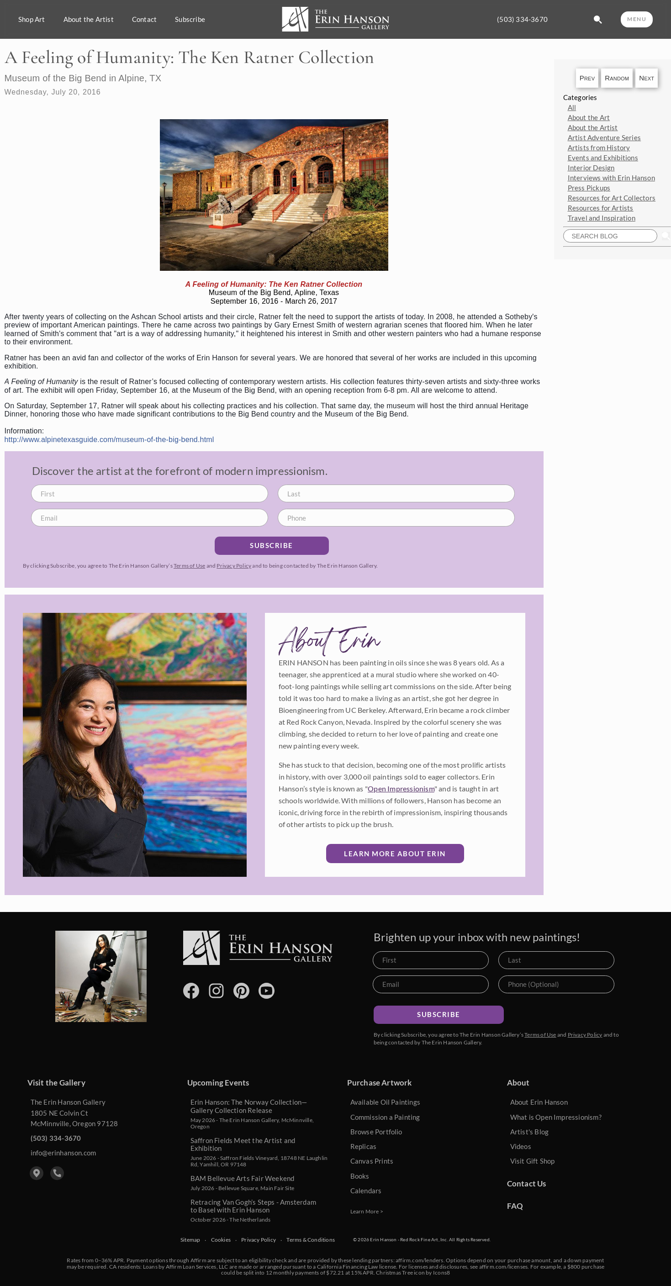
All (572, 107)
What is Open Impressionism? (556, 1117)
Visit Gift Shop (532, 1161)
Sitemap (190, 1240)
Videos (520, 1146)
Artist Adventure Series (604, 137)
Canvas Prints (372, 1161)
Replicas (363, 1146)
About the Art (589, 117)
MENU (636, 19)
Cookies (221, 1240)
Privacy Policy (234, 565)
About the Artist (88, 19)
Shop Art (31, 19)
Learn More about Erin (395, 853)
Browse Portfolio (376, 1132)
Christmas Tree (394, 1272)
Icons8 (441, 1272)
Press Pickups (589, 188)
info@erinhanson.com (63, 1153)
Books (360, 1176)
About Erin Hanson (539, 1102)
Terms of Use (189, 565)
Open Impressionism (401, 788)
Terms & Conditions (310, 1240)
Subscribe (190, 19)
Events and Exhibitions (603, 157)
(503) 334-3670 (522, 19)
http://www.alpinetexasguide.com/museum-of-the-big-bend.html (109, 439)
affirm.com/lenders (420, 1260)
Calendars (366, 1190)
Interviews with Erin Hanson (611, 178)
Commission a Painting (385, 1117)
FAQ (515, 1206)
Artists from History (599, 147)
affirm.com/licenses (503, 1266)
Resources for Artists (601, 208)
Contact (144, 19)
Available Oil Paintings (385, 1102)
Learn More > (366, 1211)
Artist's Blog (529, 1132)
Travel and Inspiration (601, 218)
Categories (580, 97)
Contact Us (526, 1183)
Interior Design (591, 167)
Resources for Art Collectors (612, 198)
